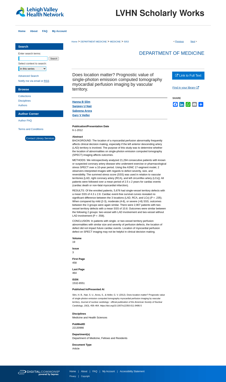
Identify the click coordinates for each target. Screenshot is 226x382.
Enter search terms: (29, 53)
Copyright (85, 376)
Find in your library (186, 87)
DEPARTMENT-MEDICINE (94, 41)
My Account (108, 371)
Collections (24, 96)
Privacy (73, 376)
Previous (179, 41)
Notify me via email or (33, 80)
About (84, 371)
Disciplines (24, 100)
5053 (126, 41)
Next (192, 41)
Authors (22, 105)
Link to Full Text (188, 75)
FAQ (95, 371)
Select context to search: (32, 63)
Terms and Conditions (30, 129)
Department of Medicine (171, 53)
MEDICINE (115, 41)
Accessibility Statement (132, 371)
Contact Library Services (40, 138)
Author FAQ (25, 120)
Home (74, 41)
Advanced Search (28, 75)
